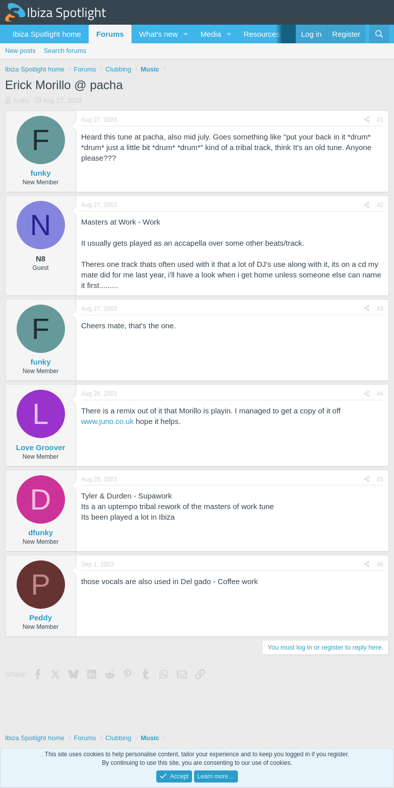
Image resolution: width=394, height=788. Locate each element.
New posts (20, 50)
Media (211, 34)
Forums (110, 34)
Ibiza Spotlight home (47, 34)
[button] (186, 34)
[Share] (366, 120)
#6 (380, 564)
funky (21, 100)
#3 (380, 308)
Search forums (65, 50)
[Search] (379, 34)
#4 (380, 393)
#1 (380, 119)
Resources (262, 34)
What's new (158, 34)
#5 (380, 479)
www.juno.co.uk (107, 421)
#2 (380, 204)
